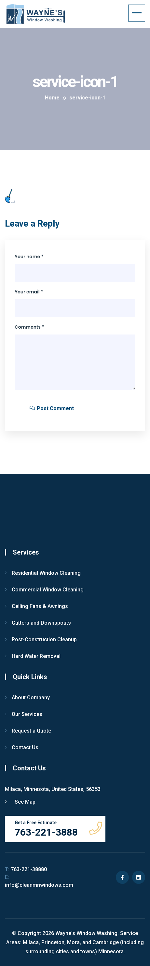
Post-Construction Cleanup (44, 639)
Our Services (27, 714)
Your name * (29, 256)
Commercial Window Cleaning (48, 590)
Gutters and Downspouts (41, 623)
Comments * (29, 327)
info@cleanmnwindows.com (39, 881)
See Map (20, 802)
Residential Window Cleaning (46, 573)
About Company (31, 697)
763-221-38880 (26, 869)
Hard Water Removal (36, 656)
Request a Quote (31, 731)
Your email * (29, 292)
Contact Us (25, 747)
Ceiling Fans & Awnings (40, 606)
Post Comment (52, 408)
